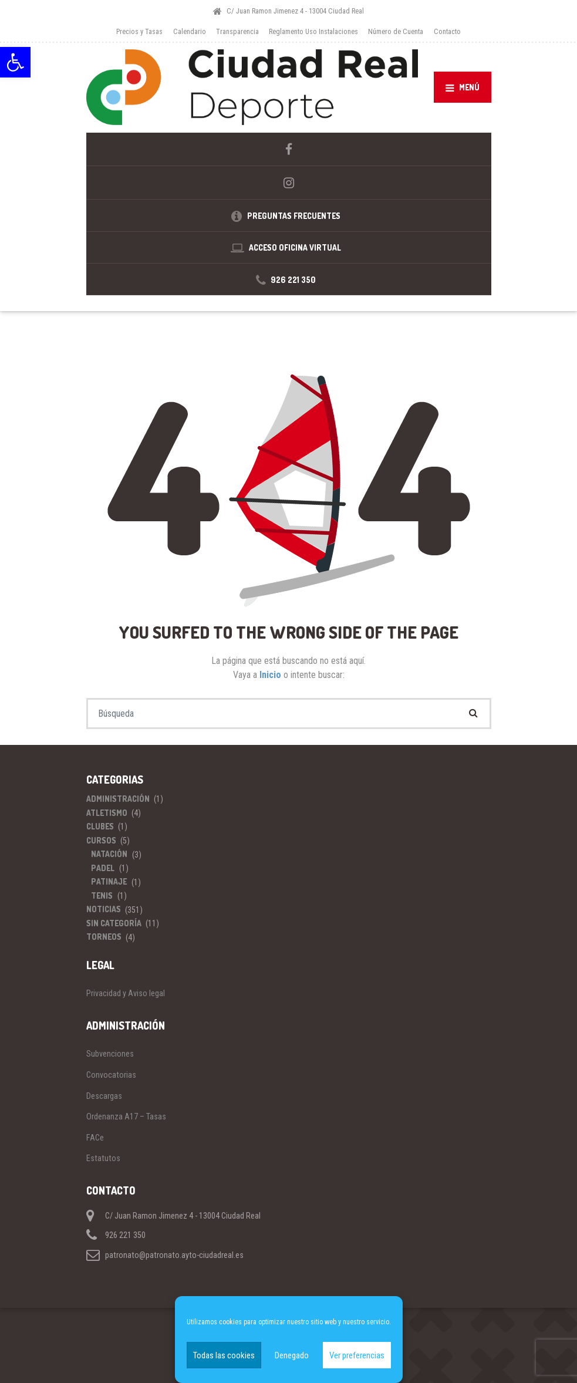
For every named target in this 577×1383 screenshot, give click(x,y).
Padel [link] (102, 866)
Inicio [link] (271, 672)
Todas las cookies (224, 1355)
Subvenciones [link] (110, 1052)
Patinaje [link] (109, 880)
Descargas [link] (104, 1093)
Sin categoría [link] (113, 921)
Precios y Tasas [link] (139, 31)
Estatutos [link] (103, 1156)
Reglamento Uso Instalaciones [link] (313, 31)
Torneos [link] (104, 935)
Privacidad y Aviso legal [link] (125, 991)
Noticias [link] (103, 907)
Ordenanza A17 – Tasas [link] (126, 1114)
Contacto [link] (447, 31)
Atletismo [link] (106, 810)
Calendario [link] (189, 31)
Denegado (292, 1355)
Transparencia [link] (237, 31)
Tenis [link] (102, 893)
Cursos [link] (101, 838)
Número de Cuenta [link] (395, 31)
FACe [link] (95, 1135)
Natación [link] (109, 852)
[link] (15, 62)
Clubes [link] (100, 824)
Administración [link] (118, 797)
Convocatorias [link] (111, 1072)
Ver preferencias (356, 1355)
